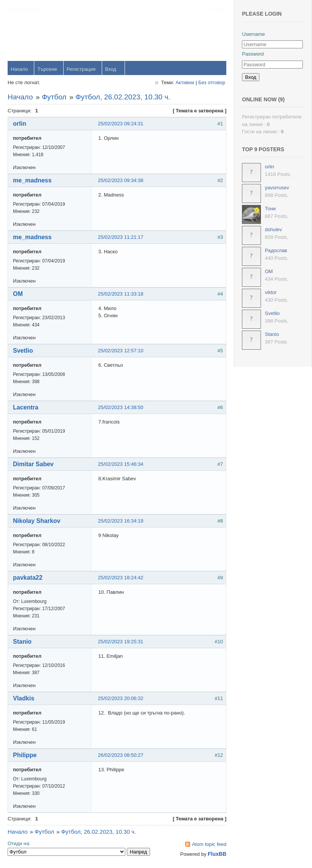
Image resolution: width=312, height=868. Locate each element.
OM (18, 294)
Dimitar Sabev (33, 464)
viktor (271, 292)
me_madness (32, 180)
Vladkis (23, 698)
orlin (19, 123)
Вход (110, 69)
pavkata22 (27, 577)
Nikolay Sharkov (37, 521)
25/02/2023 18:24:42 (120, 577)
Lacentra (25, 407)
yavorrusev (277, 187)
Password (253, 54)
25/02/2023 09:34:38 (120, 180)
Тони (270, 208)
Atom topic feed (209, 844)
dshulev (273, 229)
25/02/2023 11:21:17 (120, 237)
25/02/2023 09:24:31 (120, 123)
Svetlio (23, 350)
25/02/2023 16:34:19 (120, 521)
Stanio (22, 641)
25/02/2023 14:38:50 (120, 407)
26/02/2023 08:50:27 (120, 755)
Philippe (25, 755)
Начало (19, 69)
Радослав (276, 250)
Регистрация (81, 69)
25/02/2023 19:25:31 (120, 641)
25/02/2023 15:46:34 (120, 464)
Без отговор (211, 82)
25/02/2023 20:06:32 (120, 698)
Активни (185, 82)
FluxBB (217, 854)
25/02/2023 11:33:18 (120, 294)
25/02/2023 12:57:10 (120, 350)
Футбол (54, 97)
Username (253, 34)
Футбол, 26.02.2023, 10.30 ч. (122, 97)
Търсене (47, 69)
